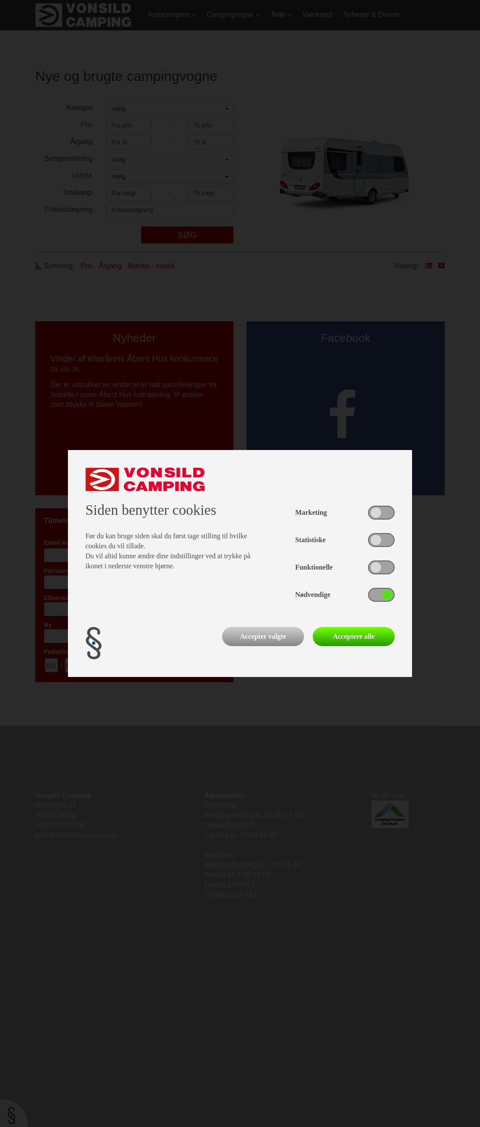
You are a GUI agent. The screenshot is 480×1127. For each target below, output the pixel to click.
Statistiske (310, 539)
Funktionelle (314, 567)
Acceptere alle (354, 636)
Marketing (311, 512)
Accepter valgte (263, 636)
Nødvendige (313, 594)
